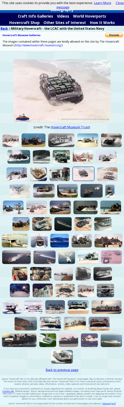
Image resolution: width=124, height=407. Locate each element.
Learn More (102, 3)
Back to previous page (62, 370)
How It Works (102, 22)
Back (4, 28)
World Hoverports (89, 16)
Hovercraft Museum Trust (70, 127)
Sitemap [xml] (109, 403)
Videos (63, 16)
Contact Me (8, 391)
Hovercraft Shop (24, 22)
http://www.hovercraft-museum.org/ (38, 45)
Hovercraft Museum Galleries (21, 35)
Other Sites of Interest (65, 22)
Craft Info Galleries (35, 16)
